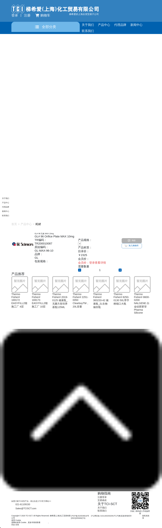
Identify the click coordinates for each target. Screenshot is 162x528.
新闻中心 (136, 25)
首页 (14, 224)
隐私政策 (44, 522)
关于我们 (88, 25)
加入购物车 (132, 245)
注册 (27, 15)
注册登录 (102, 497)
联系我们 (88, 31)
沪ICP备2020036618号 (80, 516)
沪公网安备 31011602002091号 (103, 516)
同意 (13, 525)
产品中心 (104, 25)
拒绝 (17, 525)
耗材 (38, 224)
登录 (14, 15)
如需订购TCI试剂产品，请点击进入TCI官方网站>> (31, 501)
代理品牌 (120, 25)
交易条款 (102, 500)
